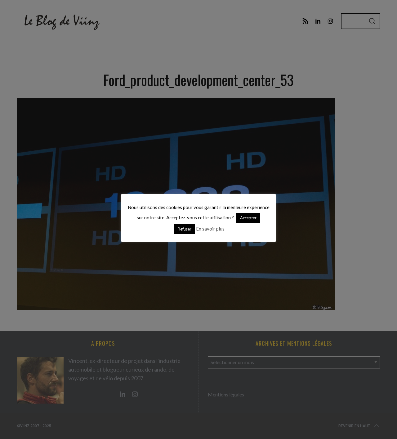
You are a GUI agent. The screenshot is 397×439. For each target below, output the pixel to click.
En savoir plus (210, 228)
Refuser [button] (184, 228)
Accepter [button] (248, 217)
